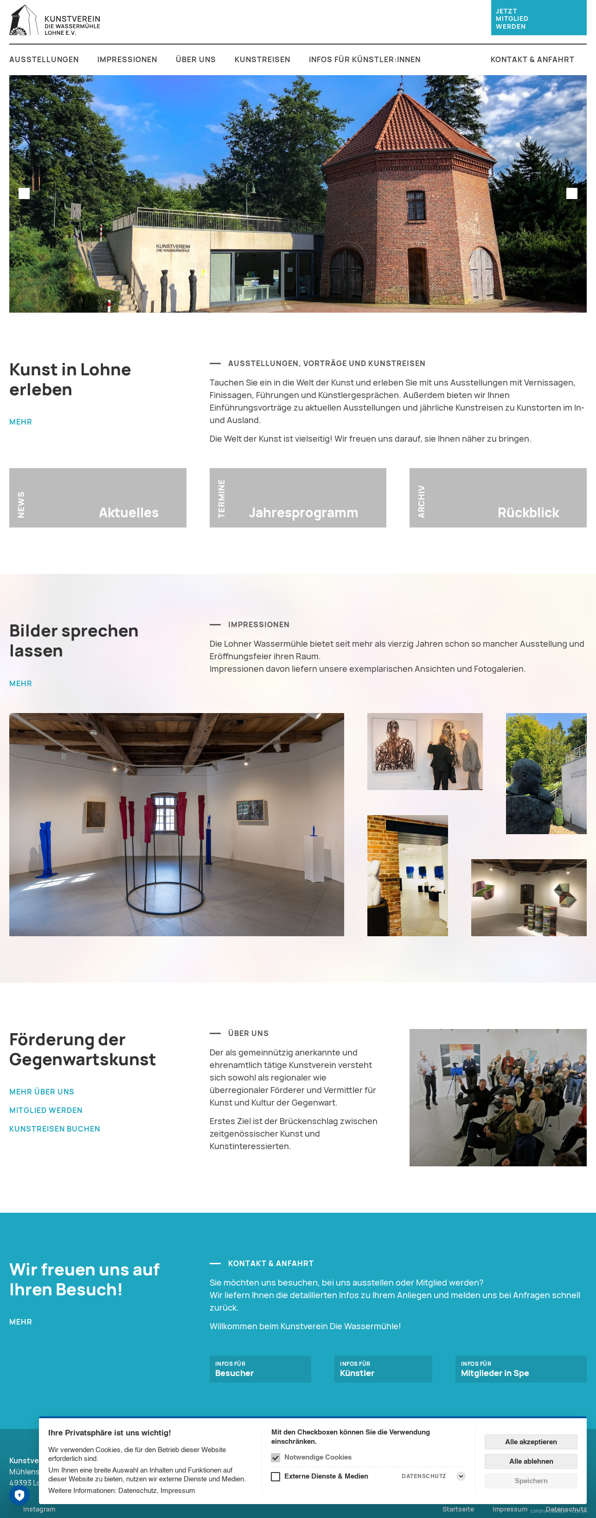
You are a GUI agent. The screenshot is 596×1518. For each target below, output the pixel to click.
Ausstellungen (44, 59)
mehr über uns (42, 1092)
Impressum (177, 1490)
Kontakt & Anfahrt (533, 59)
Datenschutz (137, 1490)
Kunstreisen (262, 59)
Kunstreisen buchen (54, 1129)
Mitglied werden (46, 1110)
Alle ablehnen (531, 1461)
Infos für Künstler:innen (365, 59)
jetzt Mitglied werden (512, 18)
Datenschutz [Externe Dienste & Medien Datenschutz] (424, 1476)
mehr (20, 422)
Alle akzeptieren (531, 1442)
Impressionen (127, 59)
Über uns (196, 59)
